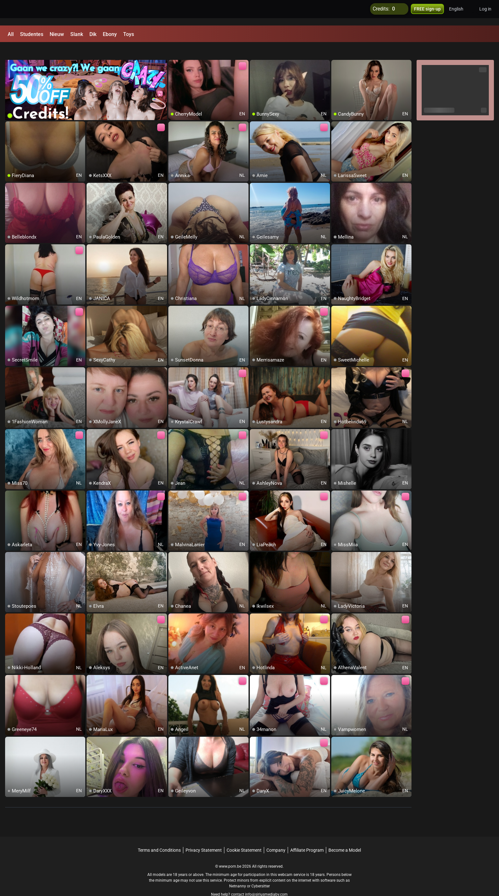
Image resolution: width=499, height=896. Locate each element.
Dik (92, 34)
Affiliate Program (307, 836)
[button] (460, 13)
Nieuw (57, 34)
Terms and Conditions (159, 836)
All (11, 34)
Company (275, 836)
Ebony (110, 34)
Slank (76, 34)
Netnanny (238, 872)
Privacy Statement (204, 836)
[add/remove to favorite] (173, 51)
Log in (485, 12)
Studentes (31, 34)
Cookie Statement (244, 836)
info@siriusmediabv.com (266, 880)
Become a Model (344, 836)
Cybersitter (260, 872)
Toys (128, 34)
